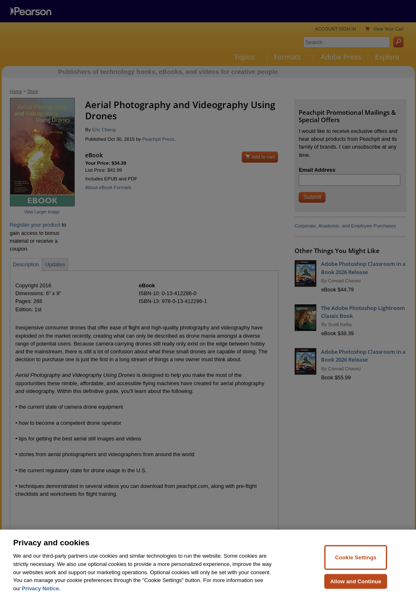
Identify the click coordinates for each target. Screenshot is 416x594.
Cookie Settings (355, 566)
